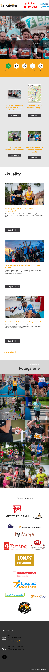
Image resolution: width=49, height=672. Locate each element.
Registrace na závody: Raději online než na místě (34, 149)
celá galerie (34, 364)
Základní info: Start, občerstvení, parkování (14, 148)
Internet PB (39, 669)
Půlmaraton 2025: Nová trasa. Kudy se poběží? (34, 107)
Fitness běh (32, 70)
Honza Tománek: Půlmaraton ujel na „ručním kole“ (24, 322)
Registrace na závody (8, 71)
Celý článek (12, 230)
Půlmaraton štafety (24, 71)
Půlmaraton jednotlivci (16, 71)
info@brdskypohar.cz (17, 641)
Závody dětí (40, 70)
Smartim (45, 669)
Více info (14, 115)
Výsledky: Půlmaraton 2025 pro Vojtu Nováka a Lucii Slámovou (14, 107)
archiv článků (10, 352)
